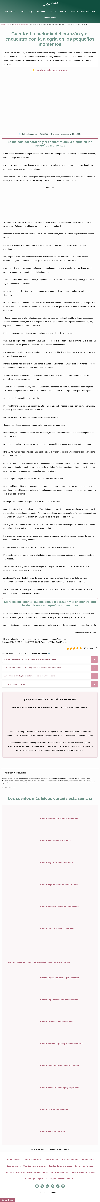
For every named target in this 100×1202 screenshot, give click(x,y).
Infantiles (41, 11)
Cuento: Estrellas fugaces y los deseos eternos (61, 1044)
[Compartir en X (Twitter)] (34, 642)
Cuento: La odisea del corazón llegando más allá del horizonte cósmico (37, 962)
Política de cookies (59, 1172)
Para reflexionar (88, 11)
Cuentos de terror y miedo (60, 1166)
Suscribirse (7, 1200)
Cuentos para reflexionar (34, 1166)
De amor (74, 11)
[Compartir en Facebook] (44, 642)
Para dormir (10, 11)
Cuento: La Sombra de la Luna (54, 1109)
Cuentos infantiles (70, 1159)
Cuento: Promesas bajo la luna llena (56, 1022)
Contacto (20, 1172)
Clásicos (52, 11)
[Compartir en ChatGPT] (14, 642)
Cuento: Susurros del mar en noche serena (59, 906)
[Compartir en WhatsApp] (54, 642)
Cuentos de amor (52, 1159)
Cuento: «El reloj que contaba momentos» (59, 819)
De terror (63, 11)
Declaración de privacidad (83, 1172)
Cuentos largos (14, 1166)
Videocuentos (50, 18)
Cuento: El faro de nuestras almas (55, 841)
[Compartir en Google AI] (24, 642)
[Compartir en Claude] (5, 642)
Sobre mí (9, 1172)
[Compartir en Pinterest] (63, 642)
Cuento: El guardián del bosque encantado (59, 978)
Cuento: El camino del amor (52, 1131)
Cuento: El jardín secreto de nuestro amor (59, 884)
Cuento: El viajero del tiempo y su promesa (59, 1088)
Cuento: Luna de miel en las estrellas (57, 928)
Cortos (21, 11)
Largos (31, 11)
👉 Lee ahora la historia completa (50, 70)
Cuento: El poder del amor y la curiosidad (59, 1000)
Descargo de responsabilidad (59, 1179)
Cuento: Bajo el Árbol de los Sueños (56, 863)
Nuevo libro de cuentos (37, 1172)
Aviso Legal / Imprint (34, 1179)
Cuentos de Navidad (84, 1166)
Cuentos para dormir (32, 1159)
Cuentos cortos (13, 1159)
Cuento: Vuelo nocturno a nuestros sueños (59, 1066)
